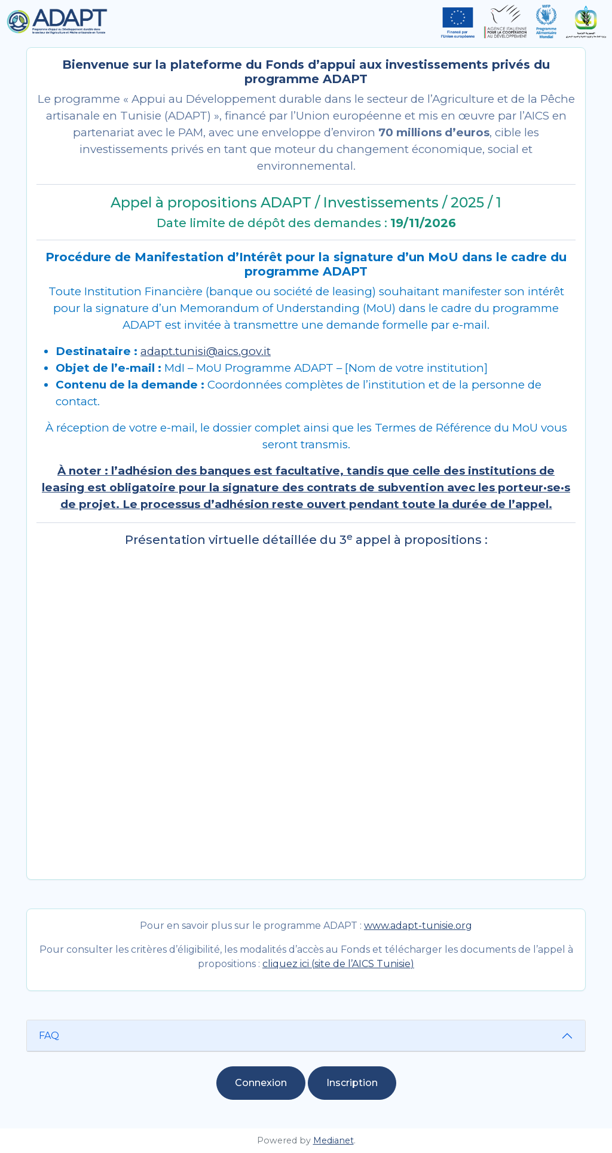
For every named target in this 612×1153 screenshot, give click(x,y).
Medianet (333, 1140)
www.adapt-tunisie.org (418, 925)
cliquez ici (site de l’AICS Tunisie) (338, 964)
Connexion (261, 1082)
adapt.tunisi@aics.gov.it (205, 351)
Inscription (352, 1082)
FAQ (49, 1035)
